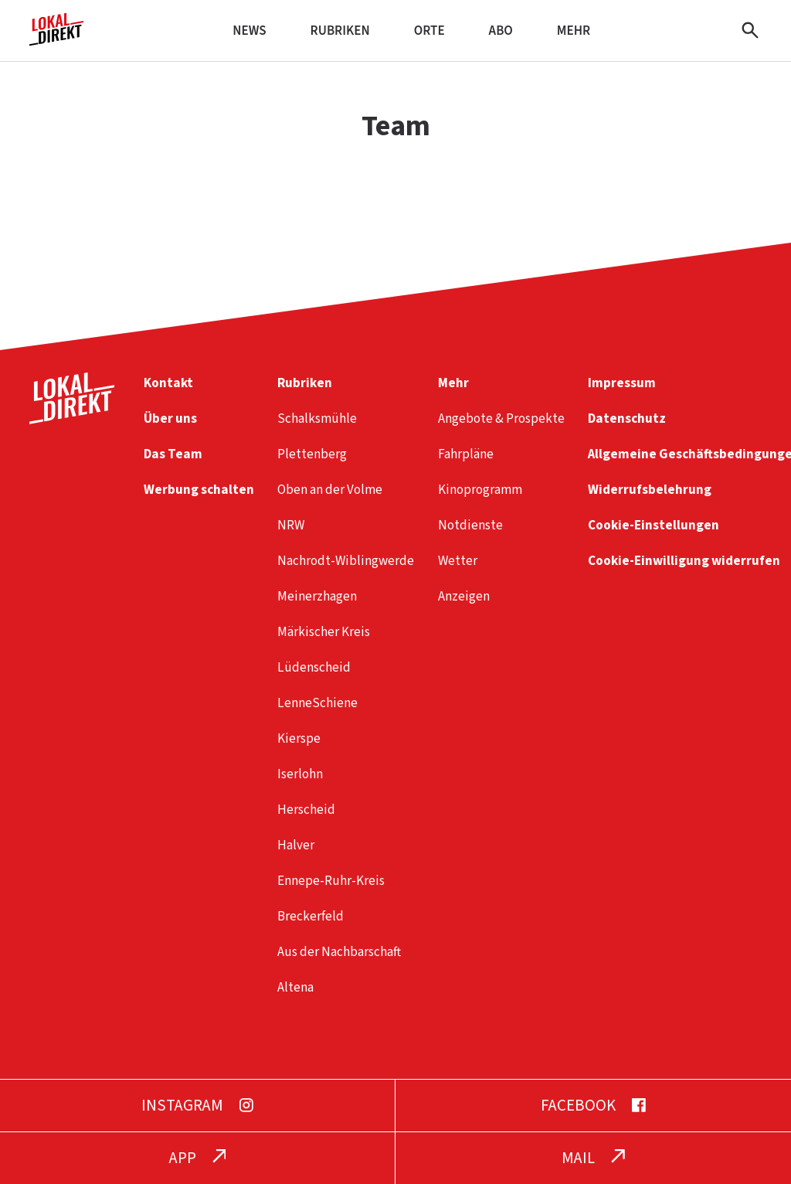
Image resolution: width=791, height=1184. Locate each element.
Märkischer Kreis (323, 631)
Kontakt (168, 383)
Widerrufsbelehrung (649, 489)
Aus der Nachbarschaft (339, 951)
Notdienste (470, 525)
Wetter (457, 560)
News (249, 30)
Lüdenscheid (314, 667)
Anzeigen (464, 596)
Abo (501, 30)
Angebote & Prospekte (501, 418)
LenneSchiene (317, 703)
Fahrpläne (466, 454)
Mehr (573, 30)
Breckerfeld (310, 916)
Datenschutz (627, 418)
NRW (290, 525)
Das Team (173, 454)
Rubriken (340, 30)
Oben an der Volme (329, 489)
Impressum (622, 383)
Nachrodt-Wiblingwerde (345, 560)
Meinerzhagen (317, 596)
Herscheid (306, 809)
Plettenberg (312, 454)
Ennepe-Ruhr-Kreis (331, 880)
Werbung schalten (199, 489)
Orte (429, 30)
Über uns (170, 418)
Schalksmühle (317, 418)
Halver (295, 845)
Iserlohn (300, 774)
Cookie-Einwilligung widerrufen (684, 560)
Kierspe (299, 738)
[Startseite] (56, 39)
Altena (295, 987)
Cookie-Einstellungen (653, 525)
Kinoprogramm (480, 489)
